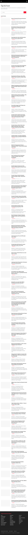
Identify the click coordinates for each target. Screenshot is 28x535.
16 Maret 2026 (17, 473)
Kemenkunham (3, 523)
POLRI (20, 516)
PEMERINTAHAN (12, 522)
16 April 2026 (17, 30)
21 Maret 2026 (17, 405)
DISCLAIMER (11, 531)
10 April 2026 (17, 128)
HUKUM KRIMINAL (4, 522)
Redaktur (13, 30)
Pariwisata (11, 520)
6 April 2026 (17, 264)
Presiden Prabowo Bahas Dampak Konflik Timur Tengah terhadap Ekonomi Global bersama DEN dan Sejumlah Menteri (18, 491)
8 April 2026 (17, 198)
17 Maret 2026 (17, 444)
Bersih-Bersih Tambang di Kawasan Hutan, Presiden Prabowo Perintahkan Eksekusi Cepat (18, 28)
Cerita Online (3, 517)
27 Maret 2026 (17, 357)
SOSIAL (20, 522)
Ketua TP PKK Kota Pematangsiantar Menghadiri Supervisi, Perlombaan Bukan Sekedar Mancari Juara (18, 292)
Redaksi (13, 357)
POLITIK (20, 515)
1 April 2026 (17, 336)
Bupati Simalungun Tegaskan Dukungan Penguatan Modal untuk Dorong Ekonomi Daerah (18, 216)
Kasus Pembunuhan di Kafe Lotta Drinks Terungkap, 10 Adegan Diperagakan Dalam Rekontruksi (18, 323)
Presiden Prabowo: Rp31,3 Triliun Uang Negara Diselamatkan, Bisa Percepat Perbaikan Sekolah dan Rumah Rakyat (18, 126)
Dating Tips (2, 520)
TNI (19, 523)
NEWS (11, 516)
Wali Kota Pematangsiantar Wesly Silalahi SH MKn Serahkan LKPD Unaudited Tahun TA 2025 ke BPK (18, 334)
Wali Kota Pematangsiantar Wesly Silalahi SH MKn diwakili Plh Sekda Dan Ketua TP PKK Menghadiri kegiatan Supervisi (18, 186)
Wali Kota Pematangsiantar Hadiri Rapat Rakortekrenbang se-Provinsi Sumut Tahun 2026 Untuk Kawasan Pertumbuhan (18, 226)
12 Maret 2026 (17, 493)
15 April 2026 (17, 58)
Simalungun (21, 521)
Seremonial (20, 520)
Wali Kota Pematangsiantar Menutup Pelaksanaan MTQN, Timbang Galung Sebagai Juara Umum (19, 146)
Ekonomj (2, 521)
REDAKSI (15, 531)
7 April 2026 (17, 218)
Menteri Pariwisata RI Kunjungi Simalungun (18, 18)
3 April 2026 (17, 284)
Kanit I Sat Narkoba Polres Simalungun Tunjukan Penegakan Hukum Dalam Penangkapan (17, 156)
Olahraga (11, 517)
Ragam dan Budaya (22, 517)
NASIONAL (11, 515)
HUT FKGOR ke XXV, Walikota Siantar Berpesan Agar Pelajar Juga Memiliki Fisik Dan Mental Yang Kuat (19, 272)
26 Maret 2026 (17, 384)
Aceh (1, 515)
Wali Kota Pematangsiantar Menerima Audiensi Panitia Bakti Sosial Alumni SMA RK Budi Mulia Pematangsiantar (19, 56)
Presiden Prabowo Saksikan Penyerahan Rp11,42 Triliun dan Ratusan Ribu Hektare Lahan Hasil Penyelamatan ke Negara (18, 115)
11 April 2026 (17, 98)
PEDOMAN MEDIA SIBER (4, 531)
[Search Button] (25, 12)
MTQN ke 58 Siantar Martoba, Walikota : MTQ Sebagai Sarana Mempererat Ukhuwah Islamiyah (18, 95)
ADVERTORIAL (3, 516)
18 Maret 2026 (17, 424)
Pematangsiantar (12, 521)
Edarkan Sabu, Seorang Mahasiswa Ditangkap (19, 46)
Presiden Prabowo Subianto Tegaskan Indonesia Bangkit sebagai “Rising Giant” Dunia (18, 176)
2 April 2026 (17, 294)
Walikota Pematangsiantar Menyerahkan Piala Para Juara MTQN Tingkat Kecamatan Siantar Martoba (19, 86)
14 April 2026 (17, 78)
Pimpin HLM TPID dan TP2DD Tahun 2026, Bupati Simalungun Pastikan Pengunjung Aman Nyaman (18, 441)
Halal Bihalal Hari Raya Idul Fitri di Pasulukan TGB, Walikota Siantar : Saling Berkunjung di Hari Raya (18, 393)
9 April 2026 (17, 178)
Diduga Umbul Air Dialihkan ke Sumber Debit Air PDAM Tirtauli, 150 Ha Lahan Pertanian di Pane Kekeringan (18, 355)
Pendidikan (11, 523)
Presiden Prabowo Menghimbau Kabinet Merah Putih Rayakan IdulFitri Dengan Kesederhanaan (18, 422)
